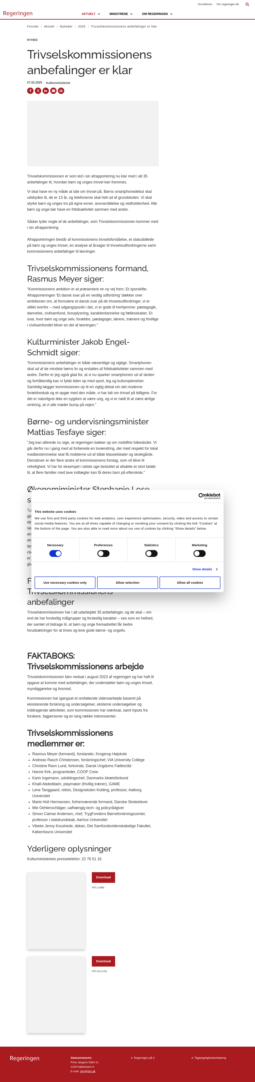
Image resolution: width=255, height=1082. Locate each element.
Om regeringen (155, 14)
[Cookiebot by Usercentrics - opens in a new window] (201, 496)
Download (103, 877)
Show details (202, 569)
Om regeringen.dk (228, 4)
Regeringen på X (144, 1057)
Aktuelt (88, 14)
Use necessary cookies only (65, 582)
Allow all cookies (190, 582)
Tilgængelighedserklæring (210, 1057)
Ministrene (119, 14)
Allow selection (127, 582)
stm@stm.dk (87, 1071)
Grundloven (205, 4)
